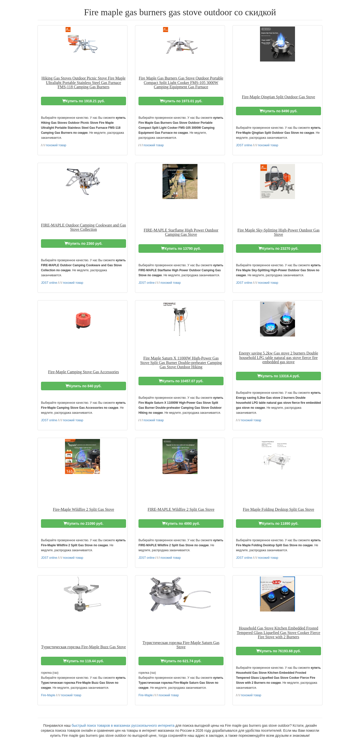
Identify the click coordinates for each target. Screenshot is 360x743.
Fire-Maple (48, 695)
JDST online (244, 145)
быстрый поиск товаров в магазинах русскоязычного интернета (123, 726)
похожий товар (56, 145)
